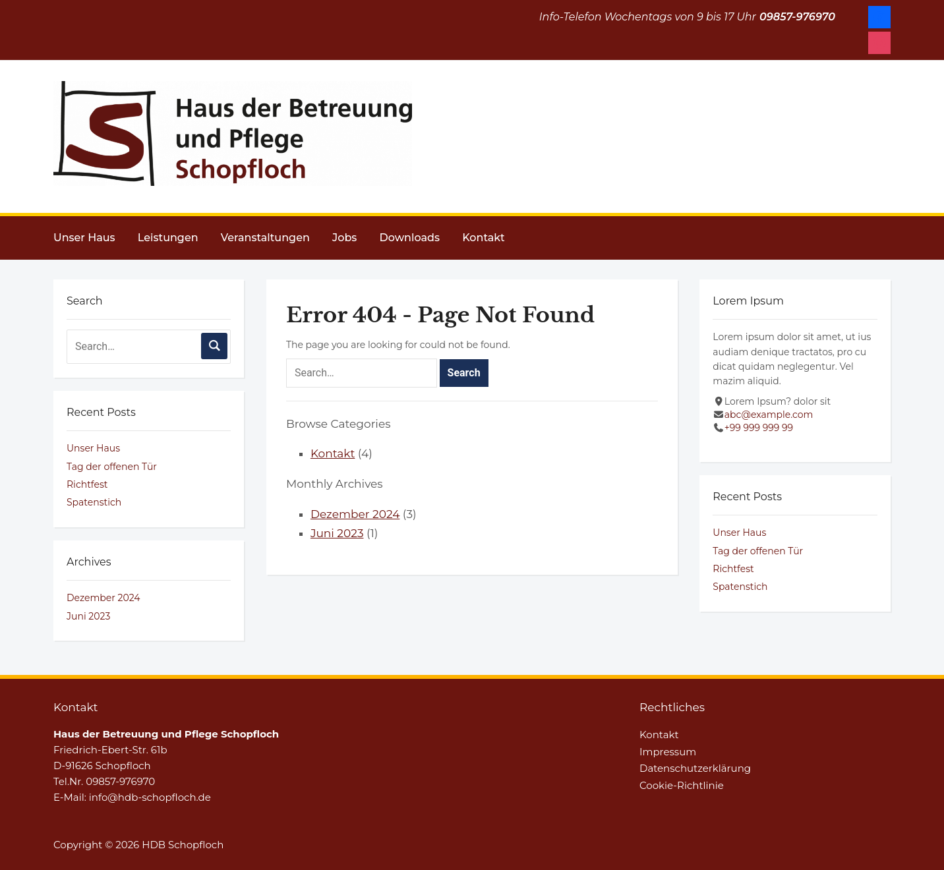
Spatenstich (94, 502)
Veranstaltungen (265, 237)
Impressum (667, 751)
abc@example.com (768, 414)
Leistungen (168, 237)
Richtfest (87, 484)
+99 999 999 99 (758, 428)
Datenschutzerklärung (695, 768)
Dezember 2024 (103, 598)
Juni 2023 (88, 616)
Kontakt (483, 237)
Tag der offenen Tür (112, 467)
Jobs (344, 237)
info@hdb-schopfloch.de (150, 797)
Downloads (410, 237)
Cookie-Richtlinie (681, 785)
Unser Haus (84, 237)
